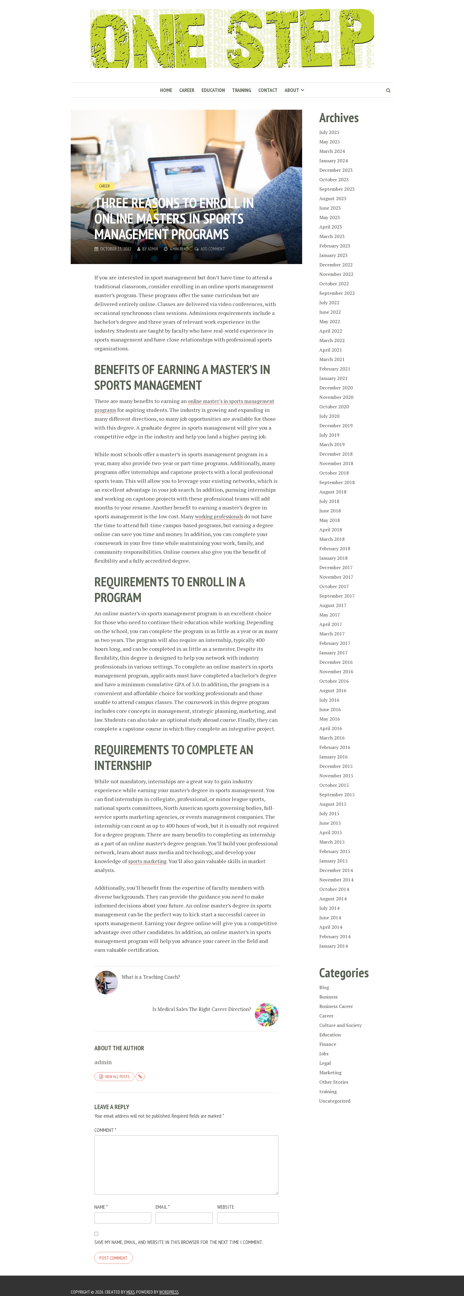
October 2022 (334, 283)
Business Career (336, 1006)
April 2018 (330, 529)
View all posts (117, 1064)
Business (328, 997)
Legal (325, 1063)
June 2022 (330, 312)
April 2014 (330, 927)
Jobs (323, 1053)
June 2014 (330, 917)
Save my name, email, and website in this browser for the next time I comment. (178, 1230)
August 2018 (333, 491)
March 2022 (332, 340)
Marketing (330, 1072)
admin (153, 249)
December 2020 (336, 387)
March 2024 (332, 151)
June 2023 (330, 208)
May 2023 (329, 217)
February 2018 (334, 548)
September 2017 (337, 596)
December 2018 (336, 454)
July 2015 (329, 813)
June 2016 (330, 709)
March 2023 (332, 236)
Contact (268, 90)
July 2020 (329, 416)
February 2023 (334, 245)
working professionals (221, 525)
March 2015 (332, 842)
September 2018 (337, 482)
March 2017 (332, 633)
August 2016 (333, 690)
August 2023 (333, 198)
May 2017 (329, 614)
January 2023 (333, 255)
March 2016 (332, 737)
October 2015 (334, 785)
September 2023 (337, 189)
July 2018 (329, 501)
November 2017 (336, 577)
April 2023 (330, 227)
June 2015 (330, 823)
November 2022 (336, 274)
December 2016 (336, 662)
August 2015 (333, 804)
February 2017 (334, 643)
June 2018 (330, 510)
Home (166, 90)
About (292, 90)
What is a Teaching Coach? (147, 993)
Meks (131, 1280)
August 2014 (333, 898)
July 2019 (329, 435)
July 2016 (329, 700)
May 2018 (329, 520)
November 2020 (336, 397)
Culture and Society (340, 1025)
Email (163, 1194)
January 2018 (333, 558)
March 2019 (332, 444)
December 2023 (336, 170)
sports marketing (149, 869)
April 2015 (330, 832)
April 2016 (330, 728)
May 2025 (329, 141)
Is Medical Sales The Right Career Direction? (224, 996)
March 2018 (332, 539)
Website (225, 1194)
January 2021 (333, 378)
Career (186, 90)
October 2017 (334, 586)
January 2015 (333, 860)
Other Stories (333, 1082)
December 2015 (336, 766)
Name (101, 1194)
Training (241, 90)
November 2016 (336, 671)
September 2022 (337, 293)
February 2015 (334, 851)
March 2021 (332, 359)
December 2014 (336, 870)
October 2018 (334, 473)
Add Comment (214, 249)
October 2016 (334, 681)
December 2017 (336, 567)
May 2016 (329, 719)
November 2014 (336, 879)
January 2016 (333, 756)
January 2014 (333, 946)
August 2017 (333, 605)
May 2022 (329, 321)
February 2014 (334, 936)
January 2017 (333, 652)
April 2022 (330, 331)
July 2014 (329, 908)
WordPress (170, 1280)
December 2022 (336, 264)
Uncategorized (334, 1101)
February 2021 (334, 368)
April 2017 (330, 624)
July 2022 (329, 302)
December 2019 (336, 425)
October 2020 (334, 406)
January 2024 (333, 160)
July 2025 (329, 132)
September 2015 (337, 794)
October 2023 (334, 179)
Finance (327, 1044)
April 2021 (330, 350)
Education (213, 90)
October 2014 (334, 889)
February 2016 (334, 747)
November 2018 (336, 463)
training (328, 1091)
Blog (324, 987)
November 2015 (336, 775)
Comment (105, 1117)
